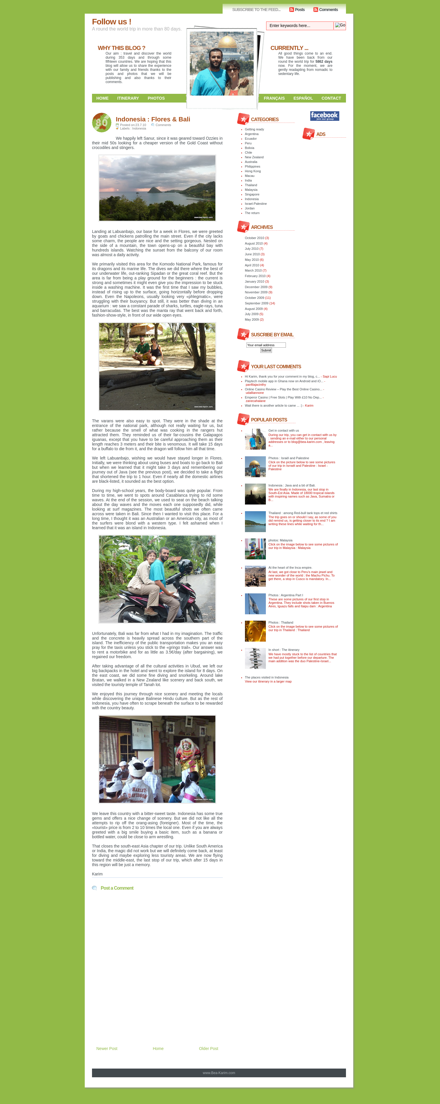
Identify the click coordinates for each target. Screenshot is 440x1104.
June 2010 (252, 254)
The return (252, 213)
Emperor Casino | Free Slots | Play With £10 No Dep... (283, 397)
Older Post (208, 1048)
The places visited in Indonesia (266, 677)
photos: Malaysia (280, 540)
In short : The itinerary (284, 649)
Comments (328, 9)
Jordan (250, 208)
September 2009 (256, 303)
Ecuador (251, 138)
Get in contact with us (283, 430)
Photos (156, 98)
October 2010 (254, 238)
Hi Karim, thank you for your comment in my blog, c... (282, 376)
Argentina (252, 134)
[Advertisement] (160, 1018)
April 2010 (252, 265)
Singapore (252, 194)
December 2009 (256, 287)
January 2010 (254, 281)
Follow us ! (111, 21)
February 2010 (255, 276)
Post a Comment (117, 888)
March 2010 (253, 270)
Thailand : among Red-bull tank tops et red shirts (302, 513)
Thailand (251, 185)
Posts (300, 9)
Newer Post (106, 1048)
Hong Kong (253, 171)
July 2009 (252, 314)
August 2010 (254, 243)
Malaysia (251, 189)
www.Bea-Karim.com (219, 1073)
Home (102, 98)
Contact (331, 98)
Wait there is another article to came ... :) (273, 405)
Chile (248, 152)
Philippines (252, 166)
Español (303, 98)
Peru (248, 143)
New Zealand (254, 157)
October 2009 (254, 297)
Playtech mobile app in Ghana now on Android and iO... (284, 381)
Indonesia (139, 128)
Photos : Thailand (280, 622)
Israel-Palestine (256, 203)
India (248, 180)
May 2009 (252, 319)
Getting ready (254, 129)
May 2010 (252, 259)
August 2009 (254, 308)
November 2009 (256, 292)
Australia (251, 162)
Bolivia (249, 148)
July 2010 (252, 248)
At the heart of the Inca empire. (290, 567)
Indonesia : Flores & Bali (153, 119)
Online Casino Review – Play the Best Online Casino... (283, 389)
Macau (250, 175)
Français (274, 98)
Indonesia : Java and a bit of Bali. (291, 485)
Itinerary (128, 98)
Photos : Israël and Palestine (288, 458)
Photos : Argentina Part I (285, 595)
